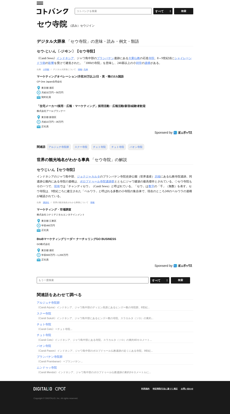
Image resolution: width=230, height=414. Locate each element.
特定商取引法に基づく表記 (165, 389)
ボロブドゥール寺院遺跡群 (97, 181)
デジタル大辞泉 (51, 41)
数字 (151, 186)
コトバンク (52, 11)
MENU (40, 3)
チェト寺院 (99, 147)
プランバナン (105, 58)
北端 (157, 176)
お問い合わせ (187, 389)
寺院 (151, 58)
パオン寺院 (136, 147)
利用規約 (145, 389)
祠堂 (139, 63)
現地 (57, 186)
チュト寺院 (117, 147)
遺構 (147, 63)
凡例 (86, 69)
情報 (80, 69)
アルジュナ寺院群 (59, 147)
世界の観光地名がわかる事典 (63, 159)
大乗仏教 (134, 58)
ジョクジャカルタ (88, 176)
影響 (51, 63)
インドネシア (65, 58)
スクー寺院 (81, 147)
